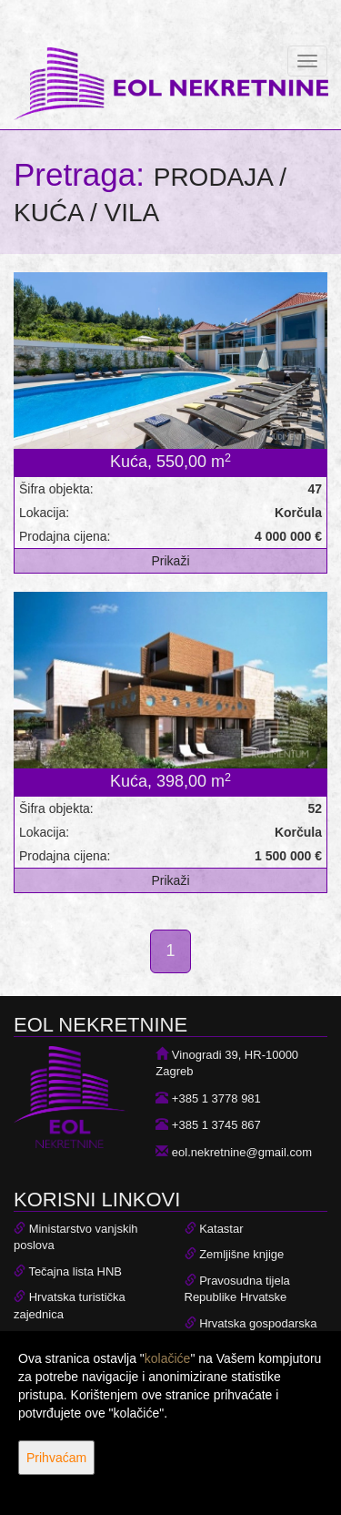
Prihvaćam (56, 1457)
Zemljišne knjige (241, 1254)
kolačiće (168, 1358)
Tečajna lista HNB (75, 1271)
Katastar (221, 1228)
